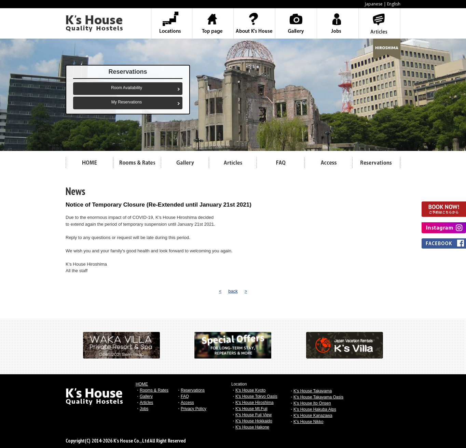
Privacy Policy (193, 408)
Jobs (144, 408)
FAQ (185, 396)
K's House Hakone (252, 427)
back (232, 291)
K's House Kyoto (250, 390)
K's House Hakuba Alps (314, 409)
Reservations (193, 390)
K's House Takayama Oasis (318, 397)
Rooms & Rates (154, 390)
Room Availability (126, 87)
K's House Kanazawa (312, 415)
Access (187, 402)
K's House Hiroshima (254, 402)
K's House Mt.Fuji (251, 408)
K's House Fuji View (253, 414)
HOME (142, 384)
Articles (146, 402)
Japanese (374, 4)
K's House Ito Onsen (312, 403)
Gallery (146, 396)
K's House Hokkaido (253, 421)
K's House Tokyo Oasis (256, 396)
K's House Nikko (308, 421)
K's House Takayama (312, 391)
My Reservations (126, 102)
